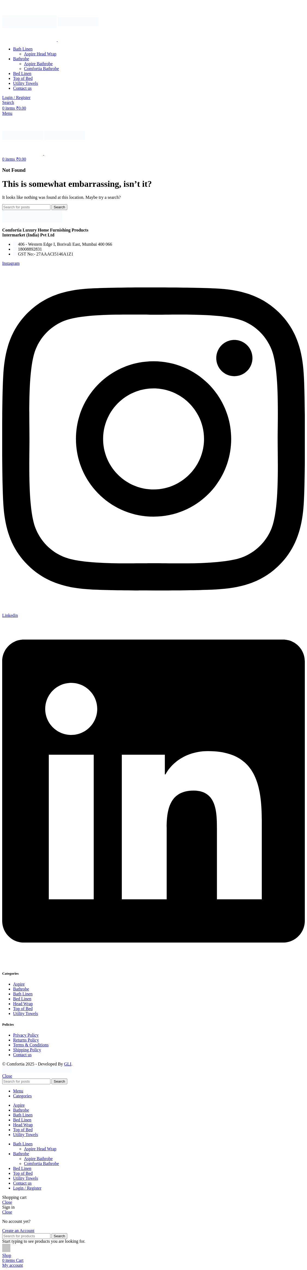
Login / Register (27, 1188)
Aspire (19, 984)
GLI (67, 1064)
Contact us (22, 1054)
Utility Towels (25, 1013)
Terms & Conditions (30, 1045)
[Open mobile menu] (7, 113)
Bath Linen (23, 994)
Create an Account (18, 1230)
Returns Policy (26, 1040)
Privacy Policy (26, 1035)
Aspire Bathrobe (38, 63)
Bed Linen (22, 998)
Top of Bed (23, 1008)
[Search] (8, 102)
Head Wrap (23, 1003)
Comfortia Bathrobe (41, 68)
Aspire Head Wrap (40, 54)
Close (7, 1076)
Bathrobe (21, 989)
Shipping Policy (27, 1049)
